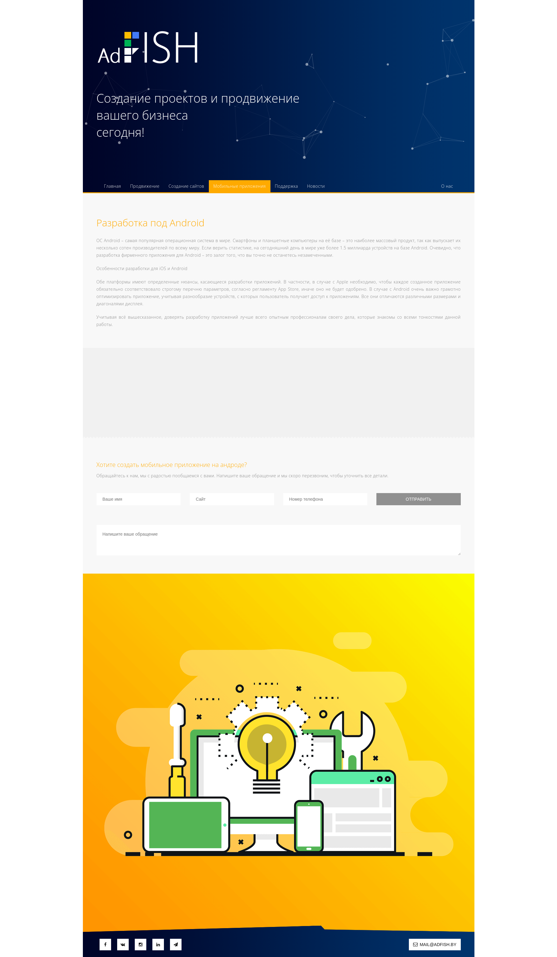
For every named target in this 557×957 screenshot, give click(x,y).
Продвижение (145, 186)
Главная (112, 186)
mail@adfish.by (435, 944)
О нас (447, 186)
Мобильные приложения (239, 186)
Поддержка (286, 186)
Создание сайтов (186, 186)
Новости (316, 186)
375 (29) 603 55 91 (420, 98)
